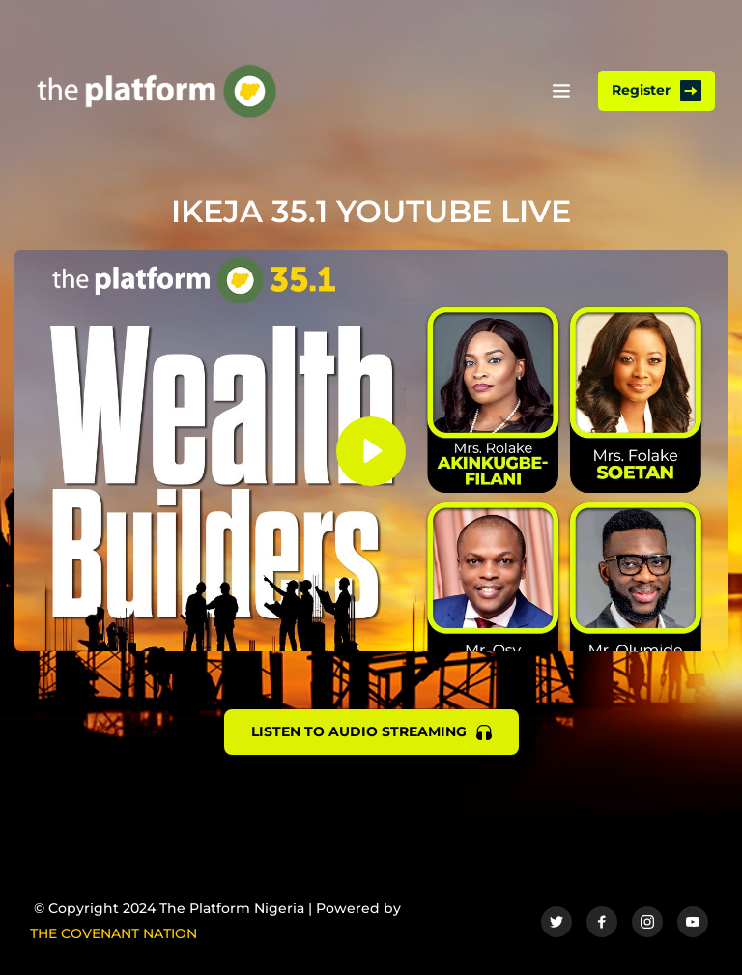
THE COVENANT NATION (113, 933)
